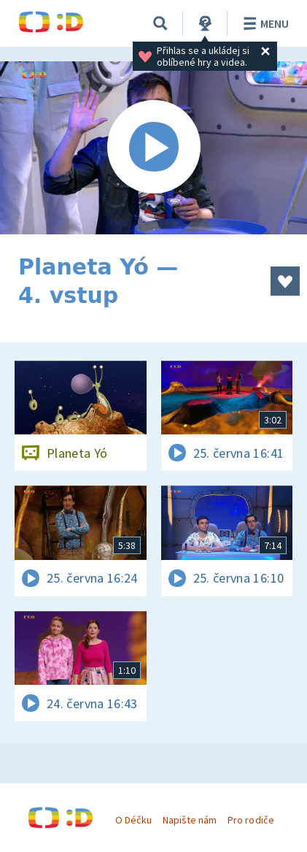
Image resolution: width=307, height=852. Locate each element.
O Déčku (133, 819)
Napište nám (190, 819)
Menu (263, 23)
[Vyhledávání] (160, 23)
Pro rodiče (250, 819)
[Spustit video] (153, 147)
